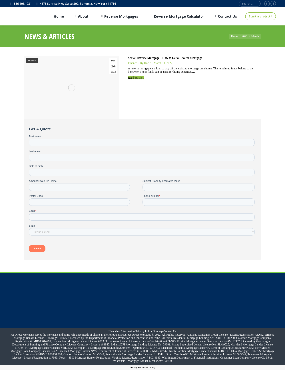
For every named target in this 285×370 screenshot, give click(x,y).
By (145, 63)
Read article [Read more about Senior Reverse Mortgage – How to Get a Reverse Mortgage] (136, 77)
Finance (32, 60)
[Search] (250, 4)
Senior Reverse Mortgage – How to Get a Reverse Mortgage (165, 57)
